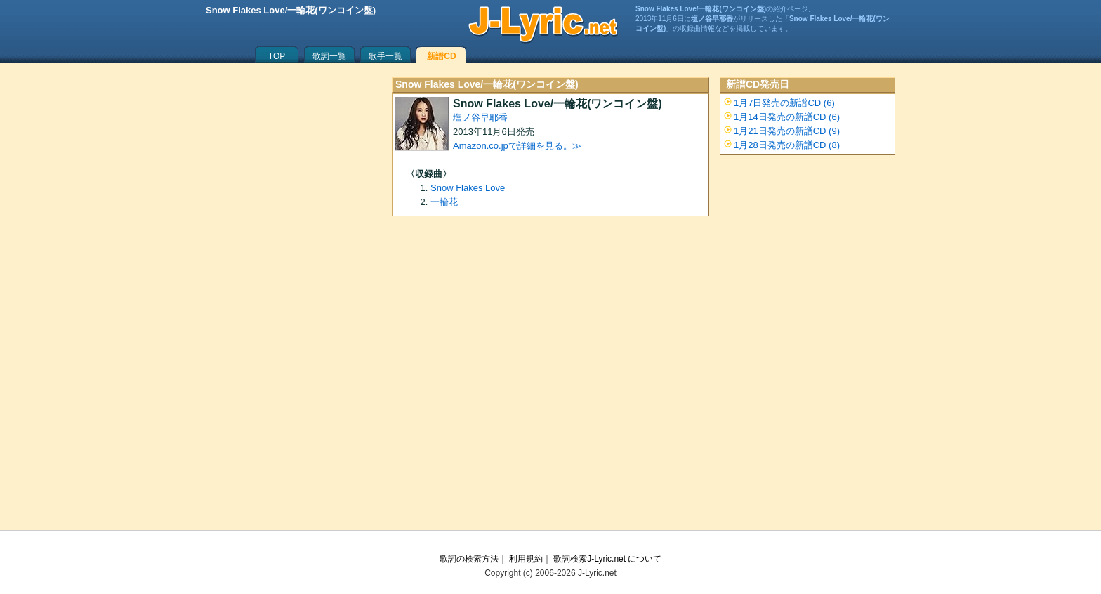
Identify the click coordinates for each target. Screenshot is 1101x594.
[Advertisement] (550, 351)
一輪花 (444, 202)
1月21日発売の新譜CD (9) (787, 131)
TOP (276, 56)
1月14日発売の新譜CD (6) (787, 117)
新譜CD (441, 56)
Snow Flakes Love (467, 188)
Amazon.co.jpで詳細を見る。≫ (517, 145)
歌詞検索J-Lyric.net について (607, 559)
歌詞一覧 (329, 56)
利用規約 (526, 559)
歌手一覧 (385, 56)
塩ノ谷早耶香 (480, 117)
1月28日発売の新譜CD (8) (787, 145)
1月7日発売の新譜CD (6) (784, 103)
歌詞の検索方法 (469, 559)
